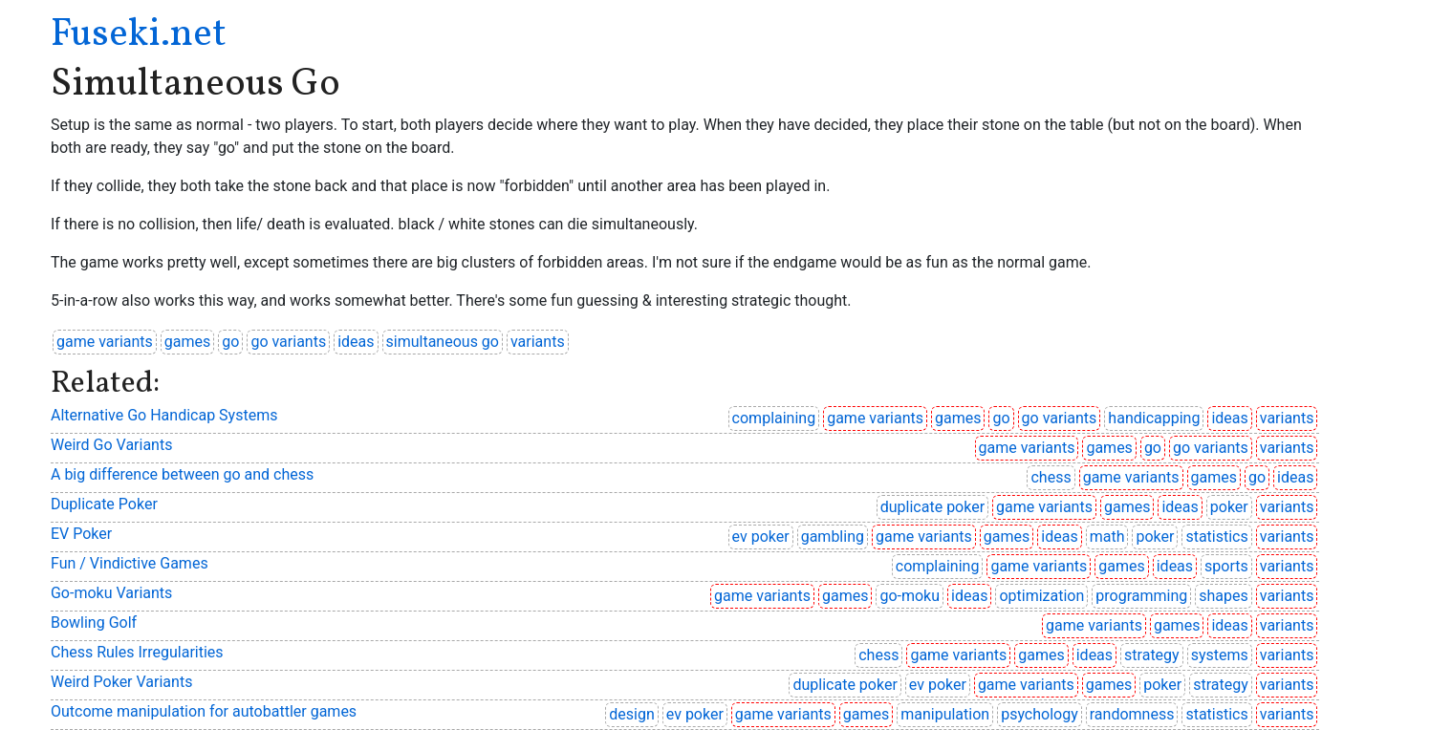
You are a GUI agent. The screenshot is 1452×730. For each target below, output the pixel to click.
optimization (1041, 596)
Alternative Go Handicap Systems (164, 415)
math (1107, 536)
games (187, 342)
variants (537, 342)
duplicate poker (932, 507)
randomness (1132, 714)
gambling (832, 536)
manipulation (944, 714)
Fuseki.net (139, 35)
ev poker (761, 536)
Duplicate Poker (104, 504)
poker (1229, 507)
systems (1219, 655)
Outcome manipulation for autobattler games (204, 711)
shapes (1223, 596)
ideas (355, 342)
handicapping (1154, 418)
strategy (1152, 655)
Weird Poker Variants (121, 682)
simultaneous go (442, 342)
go (230, 342)
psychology (1039, 714)
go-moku (909, 596)
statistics (1216, 536)
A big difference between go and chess (182, 474)
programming (1141, 596)
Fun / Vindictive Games (129, 563)
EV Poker (81, 534)
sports (1226, 566)
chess (1050, 477)
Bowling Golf (94, 622)
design (631, 714)
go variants (288, 342)
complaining (774, 418)
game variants (104, 342)
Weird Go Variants (111, 445)
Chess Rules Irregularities (137, 652)
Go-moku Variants (111, 593)
